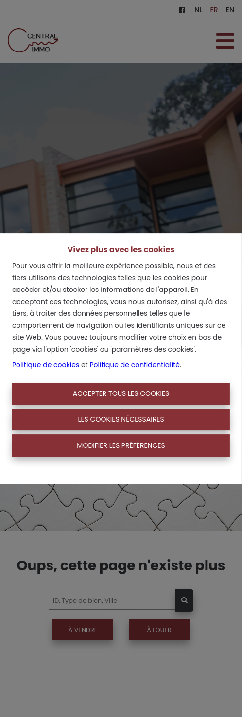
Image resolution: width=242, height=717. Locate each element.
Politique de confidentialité (134, 365)
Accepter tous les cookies (121, 393)
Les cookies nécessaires (121, 419)
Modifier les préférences (121, 445)
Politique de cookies (45, 365)
